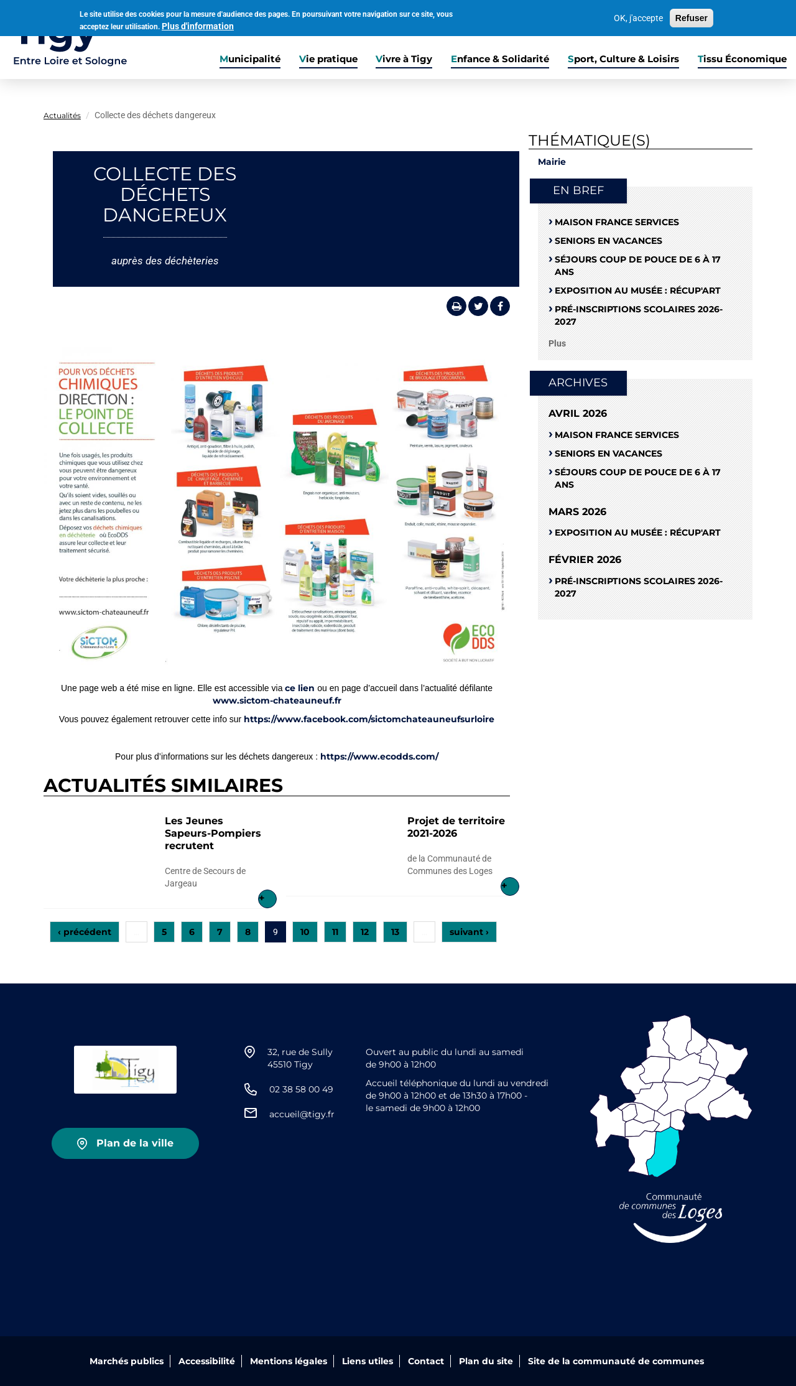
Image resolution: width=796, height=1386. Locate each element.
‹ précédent (84, 931)
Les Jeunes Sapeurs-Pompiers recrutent (213, 833)
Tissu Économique (742, 59)
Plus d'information (198, 25)
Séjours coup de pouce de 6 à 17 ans (638, 265)
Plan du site (486, 1361)
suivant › (469, 931)
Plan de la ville (135, 1143)
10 (305, 931)
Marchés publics (127, 1361)
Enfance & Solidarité (500, 59)
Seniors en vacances (608, 240)
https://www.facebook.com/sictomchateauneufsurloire (369, 719)
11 (335, 931)
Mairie (552, 161)
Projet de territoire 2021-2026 (456, 827)
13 (395, 931)
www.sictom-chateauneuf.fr (277, 700)
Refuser (691, 18)
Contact (426, 1361)
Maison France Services (617, 222)
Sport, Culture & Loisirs (623, 59)
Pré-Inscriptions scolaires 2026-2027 (639, 315)
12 (365, 931)
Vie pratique (328, 59)
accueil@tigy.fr (302, 1114)
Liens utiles (367, 1361)
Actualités (62, 115)
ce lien (300, 688)
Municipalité (250, 59)
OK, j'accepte (638, 18)
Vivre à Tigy (404, 59)
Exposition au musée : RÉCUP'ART (638, 290)
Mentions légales (288, 1361)
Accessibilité (206, 1361)
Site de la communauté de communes (616, 1361)
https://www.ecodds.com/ (379, 756)
